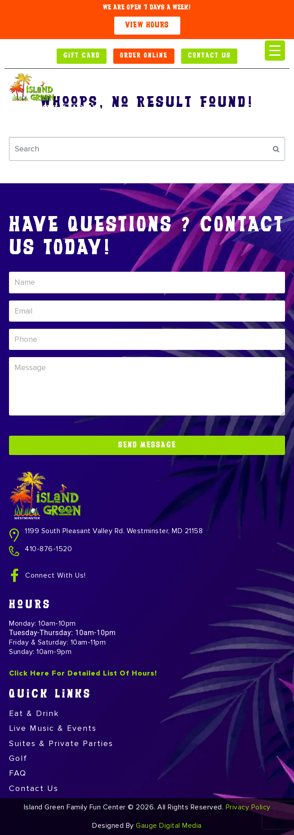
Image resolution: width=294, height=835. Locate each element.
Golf (18, 758)
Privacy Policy (248, 807)
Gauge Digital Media (169, 825)
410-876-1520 (48, 548)
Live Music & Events (53, 728)
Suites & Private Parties (61, 743)
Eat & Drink (34, 713)
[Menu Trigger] (275, 50)
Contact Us (33, 788)
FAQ (18, 773)
